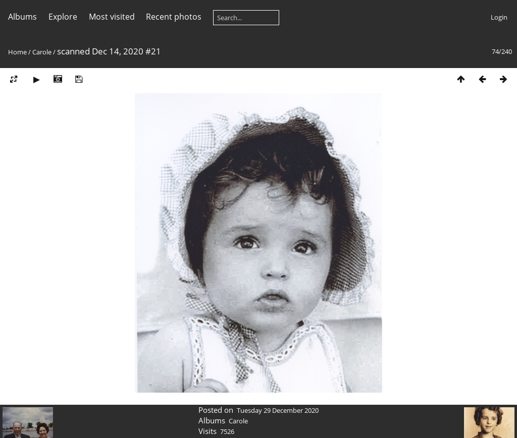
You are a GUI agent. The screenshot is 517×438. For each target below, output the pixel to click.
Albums (22, 16)
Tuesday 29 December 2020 (278, 410)
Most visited (112, 16)
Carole (41, 51)
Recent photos (173, 16)
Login (499, 17)
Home (17, 51)
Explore (62, 16)
